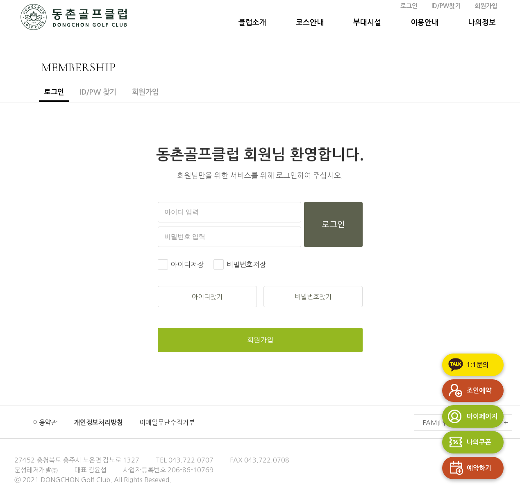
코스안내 (310, 22)
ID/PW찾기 (446, 6)
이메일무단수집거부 (167, 422)
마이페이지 (469, 416)
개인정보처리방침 (98, 422)
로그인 (409, 6)
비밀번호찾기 (313, 296)
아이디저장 (187, 264)
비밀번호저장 (246, 264)
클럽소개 (252, 22)
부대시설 (367, 22)
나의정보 (482, 22)
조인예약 (466, 390)
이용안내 (424, 22)
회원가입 (486, 6)
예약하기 (466, 468)
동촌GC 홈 (73, 18)
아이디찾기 (207, 296)
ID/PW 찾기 (98, 92)
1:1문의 (465, 365)
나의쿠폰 (466, 442)
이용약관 (45, 422)
